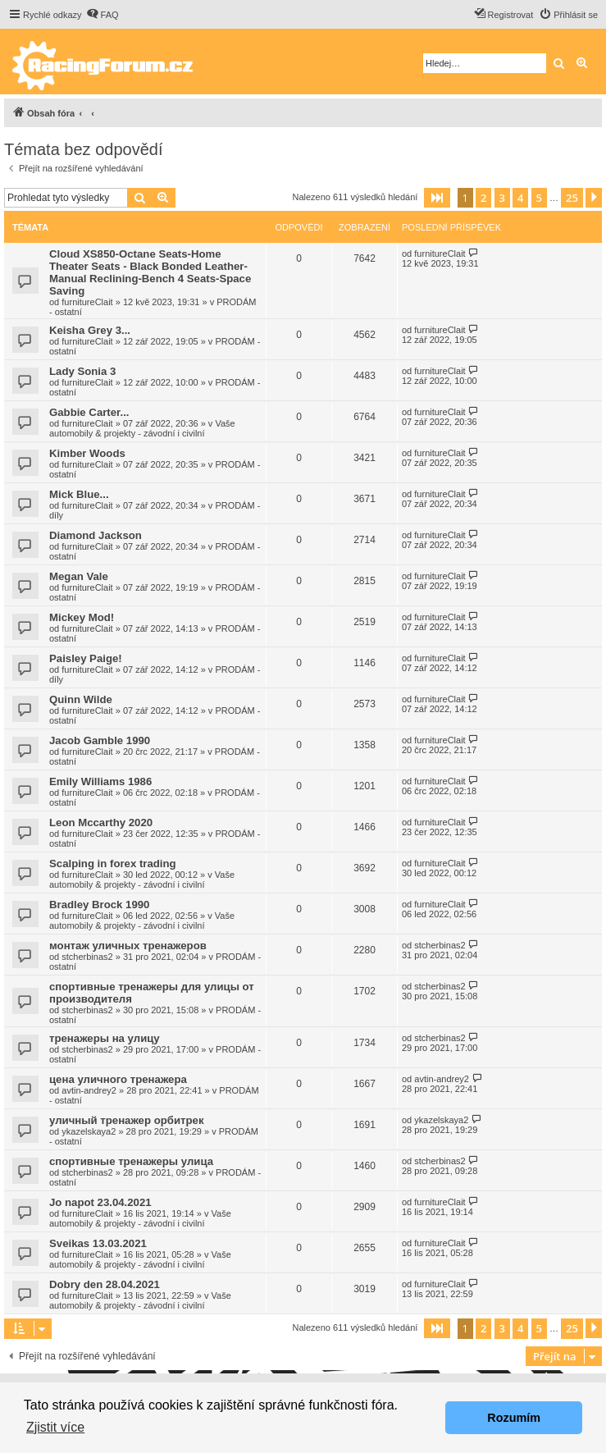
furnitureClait (87, 302)
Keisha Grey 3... (89, 330)
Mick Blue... (79, 494)
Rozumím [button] (513, 1417)
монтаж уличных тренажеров (128, 945)
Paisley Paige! (85, 658)
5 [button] (539, 197)
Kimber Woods (87, 453)
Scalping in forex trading (112, 863)
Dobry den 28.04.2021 (104, 1284)
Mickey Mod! (81, 617)
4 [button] (520, 197)
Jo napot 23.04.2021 (100, 1202)
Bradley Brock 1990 (99, 904)
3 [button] (502, 197)
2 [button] (483, 197)
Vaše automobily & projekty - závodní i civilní (142, 428)
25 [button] (572, 197)
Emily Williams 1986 (100, 781)
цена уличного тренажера (118, 1079)
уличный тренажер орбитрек (126, 1120)
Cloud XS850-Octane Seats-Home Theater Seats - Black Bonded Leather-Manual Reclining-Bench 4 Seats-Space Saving (150, 272)
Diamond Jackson (95, 535)
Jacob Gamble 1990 (99, 740)
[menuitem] (102, 15)
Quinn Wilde (80, 699)
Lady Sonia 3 (82, 371)
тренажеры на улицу (104, 1038)
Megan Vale (78, 576)
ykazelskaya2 (89, 1131)
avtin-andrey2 (89, 1090)
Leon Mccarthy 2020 (101, 822)
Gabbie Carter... (89, 412)
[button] (437, 198)
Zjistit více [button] (55, 1427)
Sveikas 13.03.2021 (98, 1243)
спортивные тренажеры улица (131, 1161)
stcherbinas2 (87, 957)
